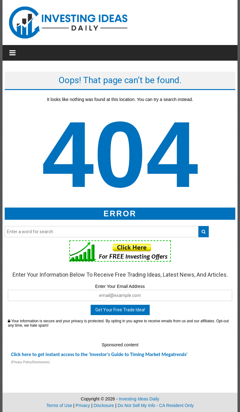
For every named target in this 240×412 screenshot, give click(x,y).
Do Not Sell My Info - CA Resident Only (156, 405)
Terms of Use (59, 405)
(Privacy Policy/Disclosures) (30, 362)
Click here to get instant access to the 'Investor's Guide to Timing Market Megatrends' (99, 354)
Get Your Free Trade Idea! (120, 309)
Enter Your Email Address (120, 286)
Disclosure (103, 405)
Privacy (83, 405)
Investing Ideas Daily (139, 398)
